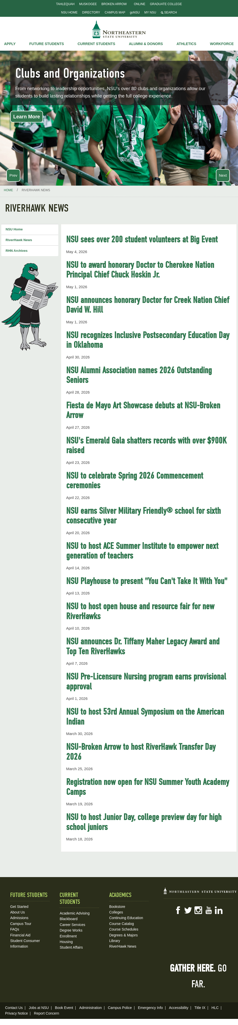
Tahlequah (65, 4)
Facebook (178, 910)
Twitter (188, 910)
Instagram (198, 910)
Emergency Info (150, 1008)
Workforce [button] (222, 44)
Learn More (26, 116)
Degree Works (71, 930)
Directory (91, 12)
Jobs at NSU (39, 1008)
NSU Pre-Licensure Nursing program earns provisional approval (146, 681)
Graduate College (166, 4)
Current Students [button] (96, 44)
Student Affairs (71, 947)
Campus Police (120, 1008)
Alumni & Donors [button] (146, 44)
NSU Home (69, 12)
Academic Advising (75, 913)
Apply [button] (10, 44)
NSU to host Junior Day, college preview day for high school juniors (143, 822)
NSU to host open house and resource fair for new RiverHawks (140, 611)
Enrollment (68, 936)
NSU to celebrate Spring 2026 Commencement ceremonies (134, 480)
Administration (90, 1008)
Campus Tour (20, 924)
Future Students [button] (46, 44)
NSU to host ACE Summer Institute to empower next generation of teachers (142, 551)
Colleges (116, 912)
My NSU (150, 12)
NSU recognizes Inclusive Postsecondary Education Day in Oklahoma (147, 340)
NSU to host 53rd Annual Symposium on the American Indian (145, 716)
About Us (17, 912)
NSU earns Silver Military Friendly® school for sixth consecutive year (143, 515)
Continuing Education (126, 918)
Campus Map (115, 12)
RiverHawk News (19, 240)
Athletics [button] (187, 44)
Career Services (72, 925)
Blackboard (68, 919)
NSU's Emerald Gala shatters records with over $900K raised (146, 445)
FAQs (14, 929)
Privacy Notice (16, 1013)
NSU (119, 29)
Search (169, 12)
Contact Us (14, 1008)
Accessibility (178, 1008)
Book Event (64, 1008)
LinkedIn (218, 910)
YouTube (208, 910)
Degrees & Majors (123, 935)
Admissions (19, 918)
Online (139, 4)
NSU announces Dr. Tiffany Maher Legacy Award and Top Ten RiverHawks (142, 646)
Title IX (199, 1008)
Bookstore (117, 907)
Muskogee (88, 4)
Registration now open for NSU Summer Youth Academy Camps (147, 787)
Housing (66, 942)
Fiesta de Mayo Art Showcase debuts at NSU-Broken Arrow (143, 410)
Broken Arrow (114, 4)
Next (223, 175)
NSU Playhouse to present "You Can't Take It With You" (146, 581)
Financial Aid (20, 935)
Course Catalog (121, 924)
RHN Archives (16, 251)
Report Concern (46, 1013)
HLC (215, 1008)
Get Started (19, 907)
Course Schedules (123, 929)
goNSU (135, 12)
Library (114, 941)
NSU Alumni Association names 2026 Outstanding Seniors (139, 375)
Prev (13, 175)
